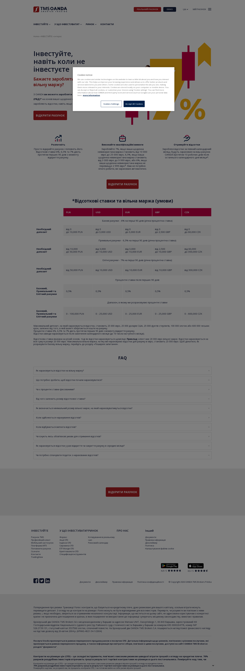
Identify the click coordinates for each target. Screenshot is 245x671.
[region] (123, 89)
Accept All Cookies (134, 104)
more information (91, 95)
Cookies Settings (111, 104)
